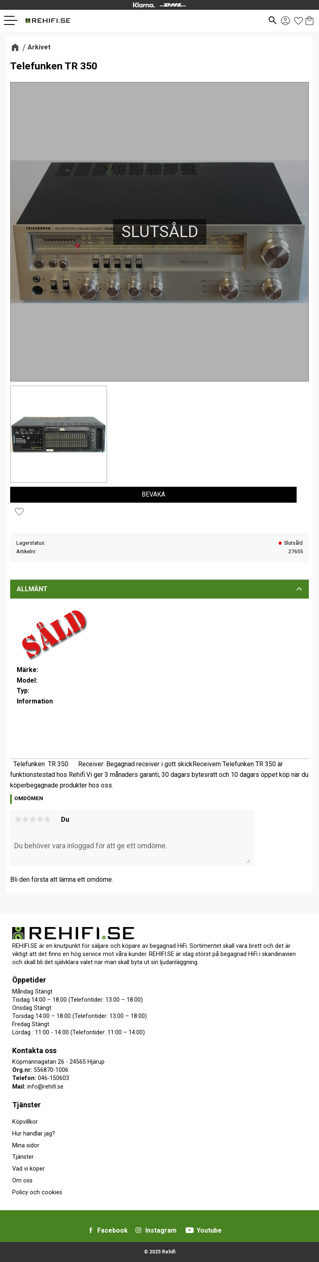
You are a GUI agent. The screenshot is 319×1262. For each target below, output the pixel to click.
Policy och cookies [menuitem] (37, 1192)
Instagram (161, 1230)
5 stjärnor (47, 819)
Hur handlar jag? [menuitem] (33, 1133)
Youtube (209, 1230)
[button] (14, 20)
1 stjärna (18, 819)
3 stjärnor (32, 819)
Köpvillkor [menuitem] (25, 1121)
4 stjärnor (40, 819)
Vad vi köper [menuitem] (28, 1168)
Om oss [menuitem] (22, 1180)
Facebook (112, 1230)
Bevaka (153, 494)
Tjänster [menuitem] (26, 1104)
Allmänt (32, 589)
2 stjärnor (25, 819)
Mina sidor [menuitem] (25, 1145)
